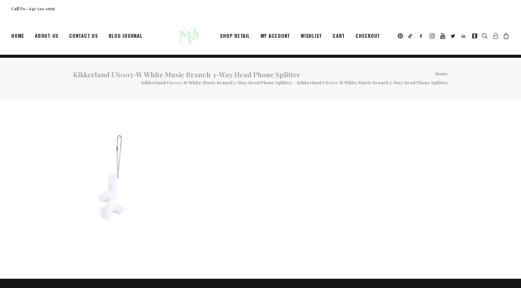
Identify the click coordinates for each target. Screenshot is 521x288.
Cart (339, 37)
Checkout (368, 37)
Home (17, 37)
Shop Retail (235, 37)
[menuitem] (20, 37)
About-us (46, 37)
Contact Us (83, 37)
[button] (401, 37)
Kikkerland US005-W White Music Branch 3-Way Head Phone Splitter (216, 82)
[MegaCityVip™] (191, 37)
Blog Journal (126, 37)
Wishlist (311, 37)
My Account (275, 37)
